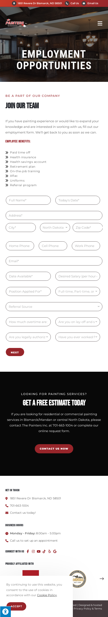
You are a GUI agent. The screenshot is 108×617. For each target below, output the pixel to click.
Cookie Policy (47, 595)
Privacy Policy (82, 608)
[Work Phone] (86, 245)
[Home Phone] (20, 245)
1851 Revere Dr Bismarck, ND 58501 (37, 3)
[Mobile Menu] (100, 23)
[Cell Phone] (53, 245)
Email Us (92, 3)
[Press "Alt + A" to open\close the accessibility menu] (5, 611)
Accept (16, 606)
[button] (102, 579)
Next (15, 352)
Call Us (75, 3)
